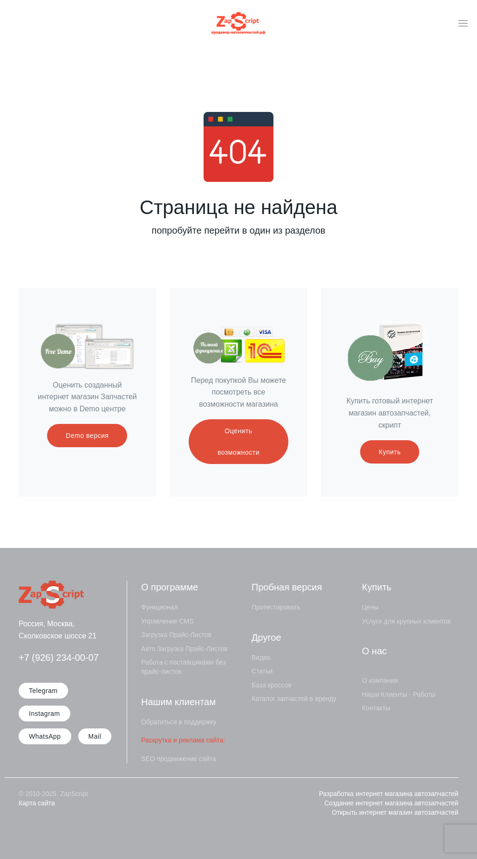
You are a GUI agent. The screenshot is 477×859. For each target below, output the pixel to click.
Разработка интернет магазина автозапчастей (388, 793)
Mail (95, 736)
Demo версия (87, 435)
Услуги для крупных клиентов (406, 621)
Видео (261, 657)
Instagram (44, 713)
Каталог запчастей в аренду (294, 698)
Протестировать (276, 607)
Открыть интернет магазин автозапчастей (395, 812)
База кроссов (272, 685)
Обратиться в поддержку (179, 722)
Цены (370, 607)
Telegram (43, 690)
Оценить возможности (238, 441)
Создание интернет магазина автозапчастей (391, 803)
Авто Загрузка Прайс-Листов (184, 648)
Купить (390, 452)
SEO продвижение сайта (178, 758)
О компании (380, 680)
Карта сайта (37, 803)
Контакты (376, 708)
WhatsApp (45, 736)
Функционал (159, 607)
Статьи (262, 671)
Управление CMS (167, 621)
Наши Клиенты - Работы (399, 694)
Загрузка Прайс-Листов (176, 634)
